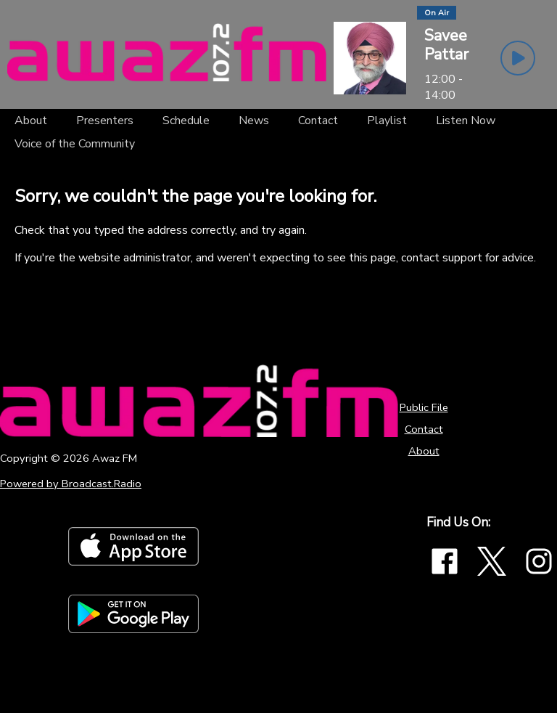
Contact (424, 429)
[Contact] (318, 120)
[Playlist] (386, 120)
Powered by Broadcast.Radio (70, 483)
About (424, 451)
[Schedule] (186, 120)
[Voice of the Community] (74, 143)
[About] (31, 120)
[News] (254, 120)
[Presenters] (105, 120)
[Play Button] (517, 58)
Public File (424, 407)
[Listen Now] (465, 120)
